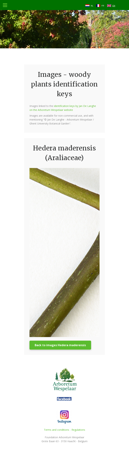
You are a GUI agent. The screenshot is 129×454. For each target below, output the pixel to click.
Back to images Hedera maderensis (60, 345)
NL (92, 6)
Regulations (78, 429)
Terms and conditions (56, 429)
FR (103, 6)
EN (113, 6)
